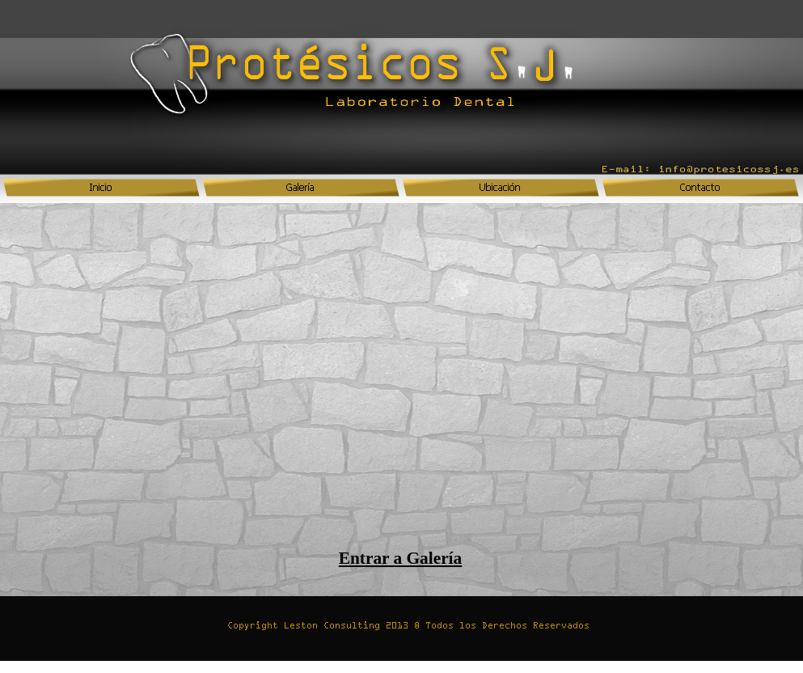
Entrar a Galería (400, 558)
